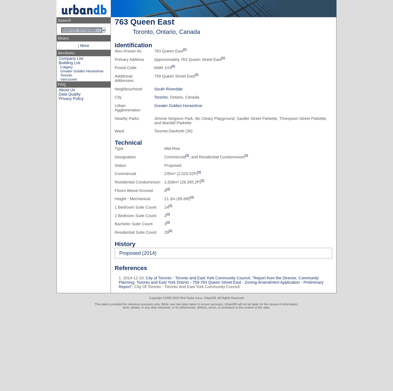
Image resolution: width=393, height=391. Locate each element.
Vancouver (68, 80)
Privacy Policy (71, 99)
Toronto (66, 76)
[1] (184, 49)
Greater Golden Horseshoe (81, 72)
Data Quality (70, 95)
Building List (69, 64)
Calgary (66, 68)
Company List (71, 59)
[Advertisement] (196, 350)
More (84, 47)
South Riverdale (168, 89)
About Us (67, 91)
